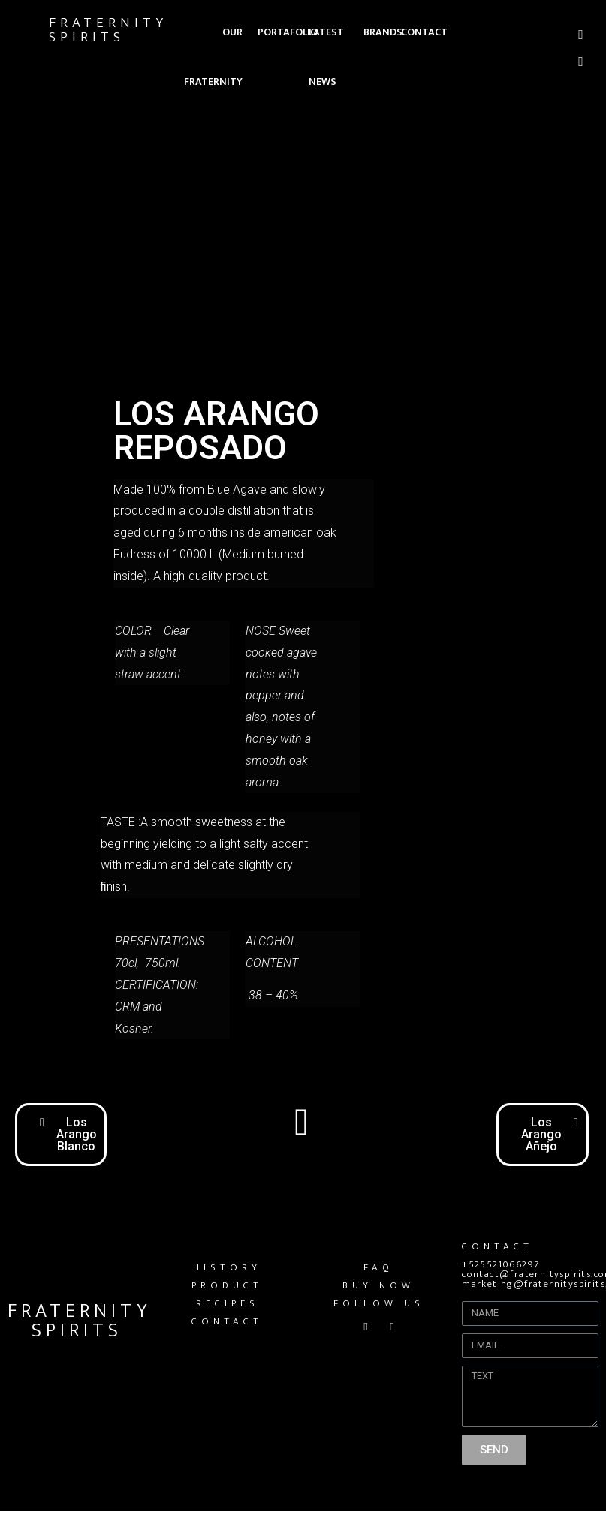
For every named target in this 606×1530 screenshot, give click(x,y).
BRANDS (382, 32)
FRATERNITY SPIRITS (108, 30)
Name (477, 1295)
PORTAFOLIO (288, 32)
